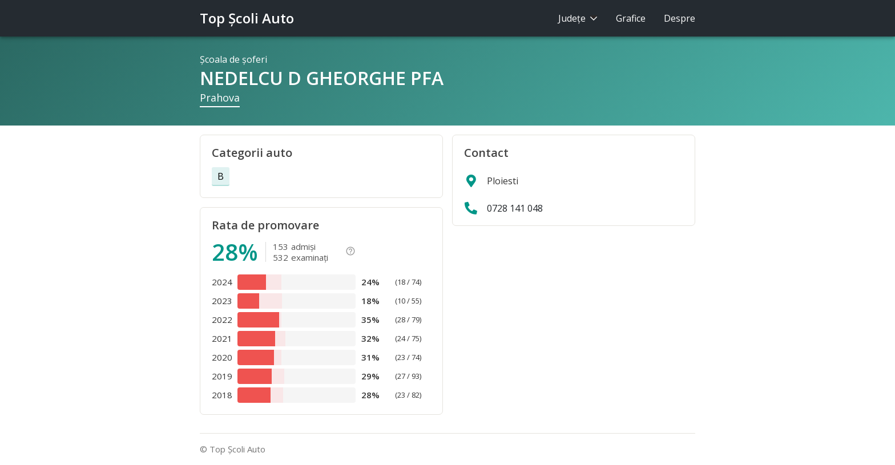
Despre (679, 18)
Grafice (631, 18)
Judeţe (578, 18)
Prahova (220, 97)
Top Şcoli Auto (247, 18)
